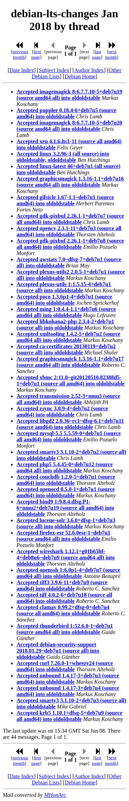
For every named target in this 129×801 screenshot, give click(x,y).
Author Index (89, 70)
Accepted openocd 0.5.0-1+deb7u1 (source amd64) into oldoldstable (66, 492)
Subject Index (54, 70)
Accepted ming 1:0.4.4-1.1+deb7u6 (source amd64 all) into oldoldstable (66, 312)
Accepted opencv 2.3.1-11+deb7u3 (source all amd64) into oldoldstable (69, 231)
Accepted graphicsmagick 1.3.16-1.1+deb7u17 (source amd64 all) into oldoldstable (70, 362)
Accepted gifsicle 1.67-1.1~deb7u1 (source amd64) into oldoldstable (65, 200)
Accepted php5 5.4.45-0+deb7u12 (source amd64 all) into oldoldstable (65, 467)
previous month (20, 54)
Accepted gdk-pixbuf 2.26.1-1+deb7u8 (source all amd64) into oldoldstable (70, 244)
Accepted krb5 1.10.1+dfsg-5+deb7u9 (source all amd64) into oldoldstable (69, 716)
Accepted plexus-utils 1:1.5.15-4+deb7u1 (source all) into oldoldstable (64, 287)
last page (96, 54)
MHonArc (55, 795)
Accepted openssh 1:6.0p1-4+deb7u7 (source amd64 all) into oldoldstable (68, 573)
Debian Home (80, 76)
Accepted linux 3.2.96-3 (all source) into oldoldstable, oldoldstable (63, 157)
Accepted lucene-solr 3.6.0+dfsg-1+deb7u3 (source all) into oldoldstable (66, 523)
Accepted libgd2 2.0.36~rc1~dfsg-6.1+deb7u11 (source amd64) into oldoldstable (70, 424)
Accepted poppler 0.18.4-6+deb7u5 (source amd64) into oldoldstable (66, 113)
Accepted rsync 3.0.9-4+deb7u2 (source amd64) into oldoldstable (62, 412)
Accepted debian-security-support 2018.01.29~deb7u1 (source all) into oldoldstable (58, 651)
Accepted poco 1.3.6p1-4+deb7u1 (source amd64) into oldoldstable (64, 300)
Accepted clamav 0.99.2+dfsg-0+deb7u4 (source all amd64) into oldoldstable (63, 610)
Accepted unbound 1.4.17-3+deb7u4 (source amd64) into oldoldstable (68, 691)
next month (111, 54)
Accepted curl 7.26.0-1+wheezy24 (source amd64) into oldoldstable (65, 666)
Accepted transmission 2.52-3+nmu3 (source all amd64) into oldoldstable (68, 399)
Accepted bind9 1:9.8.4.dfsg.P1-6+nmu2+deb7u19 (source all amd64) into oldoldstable (65, 508)
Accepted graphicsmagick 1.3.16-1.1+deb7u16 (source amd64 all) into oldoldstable (70, 182)
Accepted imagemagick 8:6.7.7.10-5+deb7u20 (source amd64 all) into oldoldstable (69, 126)
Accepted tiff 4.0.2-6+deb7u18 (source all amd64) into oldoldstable (64, 598)
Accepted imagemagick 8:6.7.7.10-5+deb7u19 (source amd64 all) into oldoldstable (69, 95)
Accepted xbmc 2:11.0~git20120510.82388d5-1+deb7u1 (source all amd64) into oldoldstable (71, 380)
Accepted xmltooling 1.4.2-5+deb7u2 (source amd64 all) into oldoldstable (68, 337)
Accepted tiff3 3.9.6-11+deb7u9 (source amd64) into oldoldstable (62, 585)
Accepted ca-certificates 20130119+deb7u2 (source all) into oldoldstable (66, 349)
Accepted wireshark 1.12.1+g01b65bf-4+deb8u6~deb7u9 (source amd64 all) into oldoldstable (66, 557)
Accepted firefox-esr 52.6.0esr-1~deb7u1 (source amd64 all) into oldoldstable (63, 536)
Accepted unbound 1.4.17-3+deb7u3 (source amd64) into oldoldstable (68, 679)
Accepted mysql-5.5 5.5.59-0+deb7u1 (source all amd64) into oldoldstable (69, 436)
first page (36, 54)
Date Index (22, 70)
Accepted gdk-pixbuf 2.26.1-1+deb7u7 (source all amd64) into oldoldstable (70, 219)
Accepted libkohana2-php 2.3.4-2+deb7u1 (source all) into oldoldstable (65, 325)
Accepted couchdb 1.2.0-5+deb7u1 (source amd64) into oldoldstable (66, 480)
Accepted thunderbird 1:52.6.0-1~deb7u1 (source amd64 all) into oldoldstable (65, 629)
